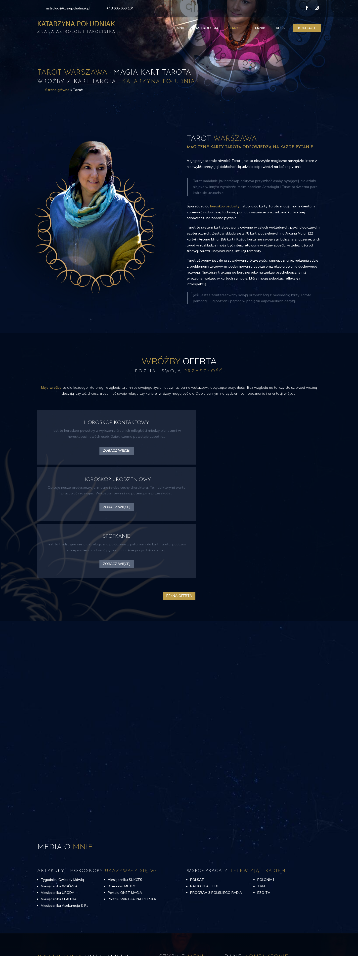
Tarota (60, 882)
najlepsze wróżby (103, 876)
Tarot (235, 28)
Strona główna (57, 90)
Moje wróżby (51, 387)
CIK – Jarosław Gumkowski (295, 932)
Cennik (259, 28)
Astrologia (207, 28)
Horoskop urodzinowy (85, 882)
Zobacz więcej (81, 459)
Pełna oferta (179, 490)
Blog (280, 28)
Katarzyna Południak (93, 932)
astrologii (44, 882)
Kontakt (307, 28)
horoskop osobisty (225, 206)
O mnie (179, 28)
